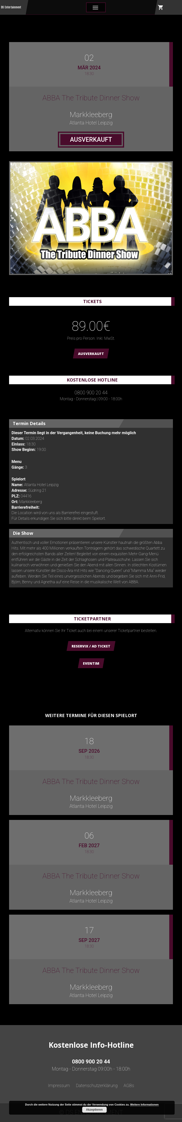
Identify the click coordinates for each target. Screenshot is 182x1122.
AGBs (129, 1085)
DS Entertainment (11, 7)
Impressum (59, 1085)
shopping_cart (161, 7)
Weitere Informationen (144, 1104)
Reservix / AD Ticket (91, 646)
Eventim (91, 663)
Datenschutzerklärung (96, 1085)
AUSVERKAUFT (91, 353)
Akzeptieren (94, 1109)
